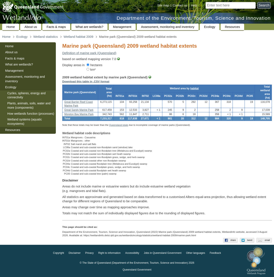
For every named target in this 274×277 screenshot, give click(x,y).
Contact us (180, 5)
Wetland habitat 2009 (78, 36)
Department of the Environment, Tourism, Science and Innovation (194, 18)
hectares (94, 65)
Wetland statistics (45, 36)
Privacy (89, 252)
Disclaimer (74, 252)
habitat (194, 88)
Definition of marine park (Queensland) (89, 53)
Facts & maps (56, 27)
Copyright (58, 252)
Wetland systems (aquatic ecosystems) (24, 121)
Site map (163, 5)
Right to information (109, 252)
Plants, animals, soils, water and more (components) (28, 105)
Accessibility (132, 252)
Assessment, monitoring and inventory (167, 27)
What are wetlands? (90, 27)
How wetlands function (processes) (30, 113)
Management (122, 27)
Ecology (209, 27)
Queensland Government (137, 269)
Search (264, 5)
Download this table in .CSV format (85, 81)
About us (30, 27)
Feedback (215, 252)
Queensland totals (118, 125)
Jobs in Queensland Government (162, 252)
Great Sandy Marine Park (78, 109)
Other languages (195, 252)
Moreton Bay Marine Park (78, 114)
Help (194, 5)
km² (91, 69)
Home (10, 27)
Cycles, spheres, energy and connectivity (26, 95)
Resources (232, 27)
